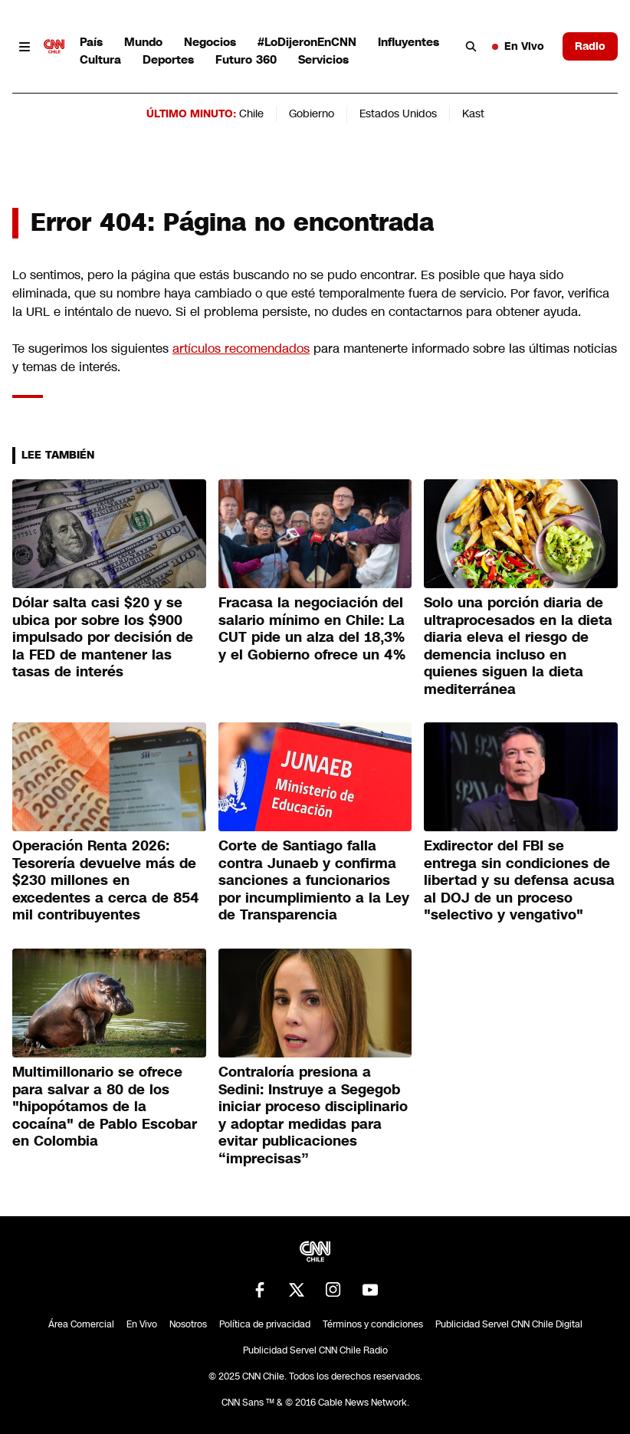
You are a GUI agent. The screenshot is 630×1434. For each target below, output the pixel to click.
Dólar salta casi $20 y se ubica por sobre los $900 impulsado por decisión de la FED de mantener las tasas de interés (102, 637)
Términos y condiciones (373, 1324)
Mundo (143, 42)
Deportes (168, 59)
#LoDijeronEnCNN (307, 42)
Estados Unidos (398, 113)
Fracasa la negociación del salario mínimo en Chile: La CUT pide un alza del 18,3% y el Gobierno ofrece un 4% (311, 629)
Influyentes (408, 42)
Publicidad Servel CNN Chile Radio (315, 1350)
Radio (590, 46)
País (91, 42)
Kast (473, 113)
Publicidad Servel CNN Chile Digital (508, 1324)
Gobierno (311, 113)
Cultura (100, 59)
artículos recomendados (241, 348)
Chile (251, 113)
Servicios (323, 59)
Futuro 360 (246, 59)
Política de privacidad (264, 1324)
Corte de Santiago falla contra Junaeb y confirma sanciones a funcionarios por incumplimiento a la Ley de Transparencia (313, 880)
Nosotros (188, 1324)
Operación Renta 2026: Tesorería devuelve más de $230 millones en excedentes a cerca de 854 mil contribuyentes (105, 880)
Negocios (210, 42)
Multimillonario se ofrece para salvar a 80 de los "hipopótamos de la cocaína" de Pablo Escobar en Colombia (104, 1106)
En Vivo (518, 46)
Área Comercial (81, 1324)
